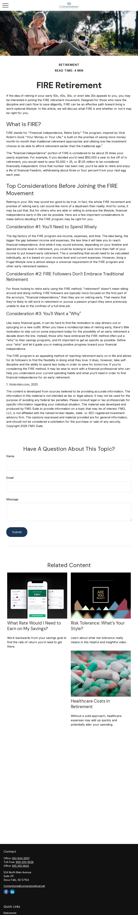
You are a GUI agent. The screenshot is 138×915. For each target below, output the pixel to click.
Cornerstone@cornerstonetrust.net (24, 885)
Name (10, 456)
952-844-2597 (21, 858)
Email (9, 478)
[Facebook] (6, 891)
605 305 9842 (20, 865)
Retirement (10, 912)
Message (12, 499)
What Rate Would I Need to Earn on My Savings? (34, 625)
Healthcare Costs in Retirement (90, 703)
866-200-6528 (25, 862)
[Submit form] (16, 532)
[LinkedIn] (12, 891)
